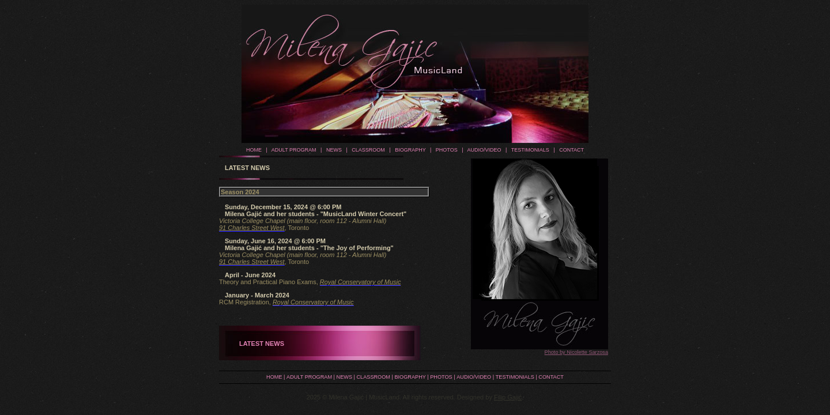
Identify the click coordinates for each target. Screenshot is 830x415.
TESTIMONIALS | (531, 150)
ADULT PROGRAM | (295, 150)
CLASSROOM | (369, 150)
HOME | (256, 150)
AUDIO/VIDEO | (486, 150)
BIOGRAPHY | (411, 150)
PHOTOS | (448, 150)
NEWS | (335, 150)
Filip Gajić (508, 397)
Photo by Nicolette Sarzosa (576, 352)
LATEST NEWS (261, 343)
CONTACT (570, 150)
